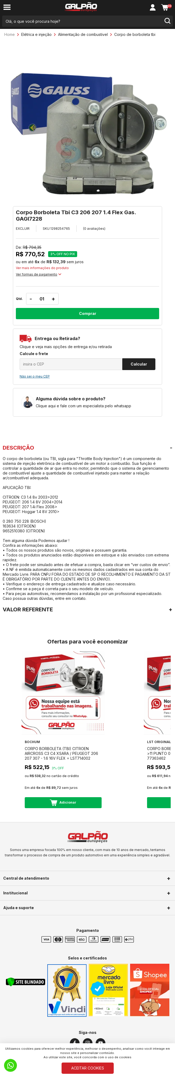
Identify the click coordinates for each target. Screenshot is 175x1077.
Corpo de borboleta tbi (134, 34)
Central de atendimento (26, 878)
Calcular (139, 364)
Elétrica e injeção (36, 34)
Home (9, 34)
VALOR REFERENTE (28, 609)
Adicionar (63, 802)
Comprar (87, 313)
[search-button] (167, 21)
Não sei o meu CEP (35, 376)
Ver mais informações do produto (42, 268)
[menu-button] (7, 7)
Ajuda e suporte (18, 907)
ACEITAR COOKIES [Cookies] (87, 1068)
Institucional (15, 893)
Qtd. (19, 299)
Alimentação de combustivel (83, 34)
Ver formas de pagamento (38, 274)
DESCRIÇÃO (18, 448)
